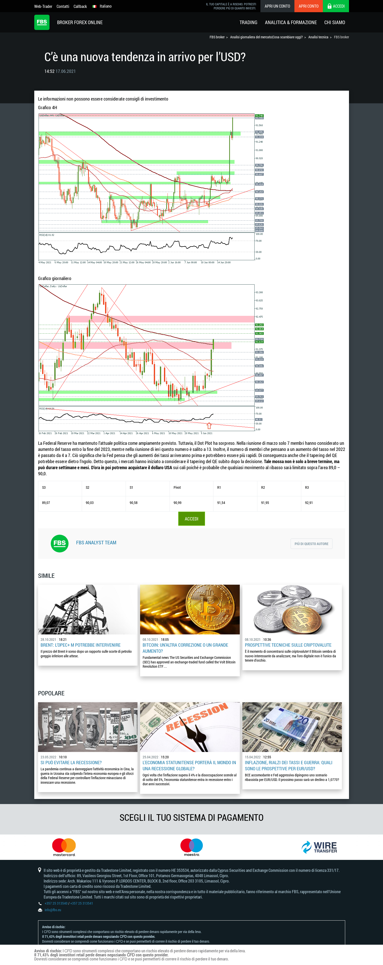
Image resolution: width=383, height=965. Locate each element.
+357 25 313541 (81, 903)
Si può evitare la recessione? (71, 762)
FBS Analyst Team (96, 542)
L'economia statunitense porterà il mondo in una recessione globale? (189, 765)
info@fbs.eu (53, 909)
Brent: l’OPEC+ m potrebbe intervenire (81, 645)
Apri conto (309, 6)
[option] (64, 847)
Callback (80, 6)
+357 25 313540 (56, 903)
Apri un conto (277, 6)
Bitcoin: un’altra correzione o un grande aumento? (185, 648)
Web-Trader (43, 6)
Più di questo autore (311, 543)
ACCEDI (191, 519)
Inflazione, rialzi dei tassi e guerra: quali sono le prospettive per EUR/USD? (288, 765)
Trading (248, 22)
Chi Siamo (334, 22)
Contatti (63, 6)
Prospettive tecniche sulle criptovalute (288, 645)
